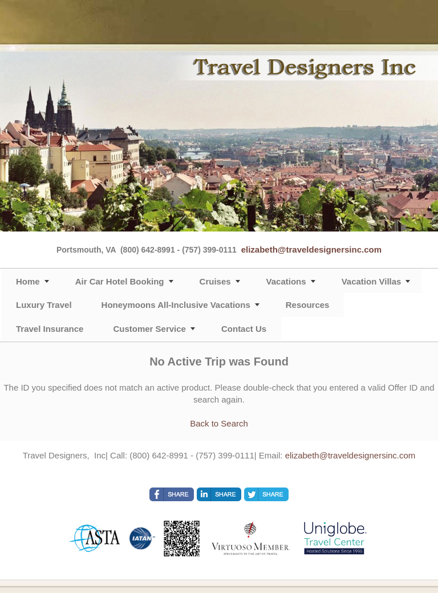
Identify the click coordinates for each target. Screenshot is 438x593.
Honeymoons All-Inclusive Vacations (176, 305)
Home (28, 281)
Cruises (215, 281)
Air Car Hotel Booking (119, 281)
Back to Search (219, 423)
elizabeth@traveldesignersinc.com (311, 249)
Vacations (286, 281)
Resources (308, 305)
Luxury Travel (44, 305)
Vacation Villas (372, 281)
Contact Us (243, 329)
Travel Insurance (49, 329)
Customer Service (149, 329)
